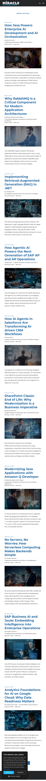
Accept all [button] (9, 772)
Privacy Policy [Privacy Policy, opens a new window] (6, 769)
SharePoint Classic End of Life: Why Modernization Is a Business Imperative (21, 402)
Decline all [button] (20, 772)
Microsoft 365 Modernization (31, 413)
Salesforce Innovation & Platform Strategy (27, 340)
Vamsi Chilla (9, 338)
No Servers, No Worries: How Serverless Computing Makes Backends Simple (23, 548)
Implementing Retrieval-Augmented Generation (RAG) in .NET (22, 183)
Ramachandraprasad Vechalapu (14, 117)
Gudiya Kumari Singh (11, 706)
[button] (14, 776)
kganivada (9, 263)
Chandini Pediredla (11, 559)
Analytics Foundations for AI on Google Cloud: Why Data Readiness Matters (23, 696)
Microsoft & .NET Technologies (30, 194)
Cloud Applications (31, 561)
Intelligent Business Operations (14, 635)
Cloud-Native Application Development (16, 119)
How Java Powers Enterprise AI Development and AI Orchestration (21, 31)
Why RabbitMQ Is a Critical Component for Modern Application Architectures (20, 106)
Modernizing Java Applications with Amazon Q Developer (22, 473)
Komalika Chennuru (11, 632)
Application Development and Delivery (16, 483)
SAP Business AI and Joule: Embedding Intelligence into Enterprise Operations (22, 623)
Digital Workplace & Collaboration (14, 413)
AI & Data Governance (31, 263)
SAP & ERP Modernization (29, 635)
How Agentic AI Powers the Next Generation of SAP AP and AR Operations (22, 254)
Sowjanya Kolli (10, 192)
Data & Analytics (33, 706)
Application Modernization (13, 42)
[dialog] (15, 765)
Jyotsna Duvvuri (10, 40)
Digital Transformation (26, 42)
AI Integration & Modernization (14, 194)
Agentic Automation (20, 263)
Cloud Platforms (24, 706)
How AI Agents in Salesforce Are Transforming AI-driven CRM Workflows (19, 327)
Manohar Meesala (11, 411)
